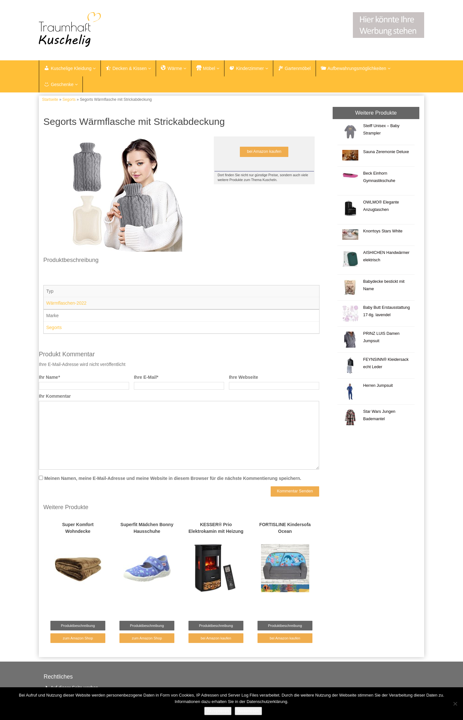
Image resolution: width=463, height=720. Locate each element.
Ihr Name (49, 377)
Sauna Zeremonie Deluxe (386, 152)
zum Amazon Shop (78, 638)
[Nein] (455, 703)
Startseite (50, 99)
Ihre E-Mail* (146, 377)
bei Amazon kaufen (264, 151)
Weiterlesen (248, 710)
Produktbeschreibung (78, 626)
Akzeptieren (218, 710)
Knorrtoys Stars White (382, 231)
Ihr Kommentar (55, 396)
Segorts (68, 99)
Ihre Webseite (243, 377)
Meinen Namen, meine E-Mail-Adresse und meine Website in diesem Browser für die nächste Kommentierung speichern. (172, 478)
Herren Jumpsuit (378, 385)
